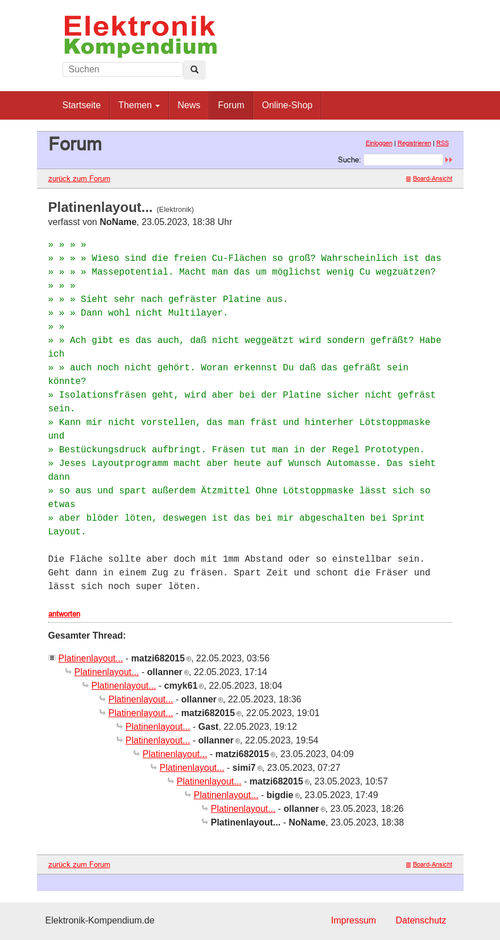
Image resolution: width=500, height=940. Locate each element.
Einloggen (379, 143)
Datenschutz (421, 920)
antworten (64, 613)
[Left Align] (194, 70)
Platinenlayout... (91, 658)
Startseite (82, 105)
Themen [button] (139, 105)
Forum (231, 105)
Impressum (353, 920)
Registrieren (414, 143)
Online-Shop (287, 105)
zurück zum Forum (79, 178)
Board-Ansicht (429, 178)
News (188, 105)
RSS (442, 143)
